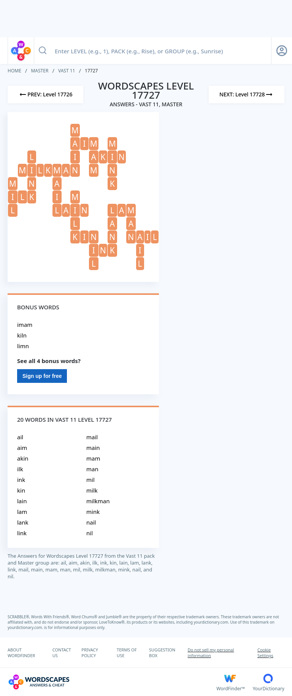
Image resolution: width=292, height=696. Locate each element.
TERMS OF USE (126, 652)
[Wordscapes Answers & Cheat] (112, 682)
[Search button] (42, 50)
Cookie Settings (265, 652)
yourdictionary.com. (212, 622)
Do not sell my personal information (211, 652)
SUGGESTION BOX (162, 652)
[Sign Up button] (282, 50)
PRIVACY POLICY (89, 652)
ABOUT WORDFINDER (21, 652)
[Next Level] (246, 94)
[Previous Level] (45, 94)
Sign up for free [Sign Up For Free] (42, 376)
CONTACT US (61, 652)
